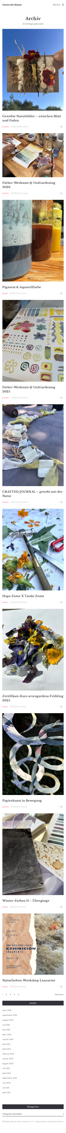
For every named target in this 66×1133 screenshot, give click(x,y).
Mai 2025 (6, 1030)
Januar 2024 (7, 1059)
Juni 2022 (6, 1083)
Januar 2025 (7, 1039)
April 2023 (6, 1073)
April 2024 (6, 1049)
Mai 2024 (6, 1044)
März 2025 (6, 1034)
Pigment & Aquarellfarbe (21, 287)
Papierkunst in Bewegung (22, 800)
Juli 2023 (6, 1068)
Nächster (59, 994)
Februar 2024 (8, 1054)
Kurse (5, 293)
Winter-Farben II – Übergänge (25, 900)
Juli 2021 (5, 1088)
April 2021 (6, 1092)
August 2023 (7, 1063)
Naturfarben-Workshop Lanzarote (28, 980)
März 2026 (6, 1010)
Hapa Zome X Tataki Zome (23, 596)
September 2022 (9, 1078)
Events (5, 126)
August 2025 (7, 1020)
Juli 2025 (6, 1025)
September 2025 (9, 1015)
